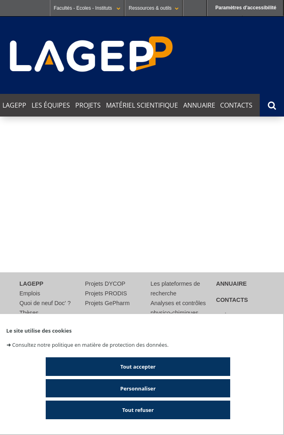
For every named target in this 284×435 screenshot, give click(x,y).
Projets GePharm (107, 303)
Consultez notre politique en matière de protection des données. (90, 344)
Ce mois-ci (118, 160)
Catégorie (15, 228)
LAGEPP (14, 105)
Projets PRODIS (106, 293)
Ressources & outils (154, 8)
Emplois (29, 293)
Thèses (28, 313)
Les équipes (51, 105)
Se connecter (195, 8)
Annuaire (199, 105)
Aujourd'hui (22, 160)
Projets (88, 105)
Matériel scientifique (142, 105)
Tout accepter (137, 366)
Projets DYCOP (105, 283)
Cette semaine (71, 160)
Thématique (18, 217)
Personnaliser (137, 388)
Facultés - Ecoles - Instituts (87, 8)
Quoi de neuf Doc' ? (45, 303)
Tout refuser (138, 410)
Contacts (236, 105)
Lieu (6, 240)
